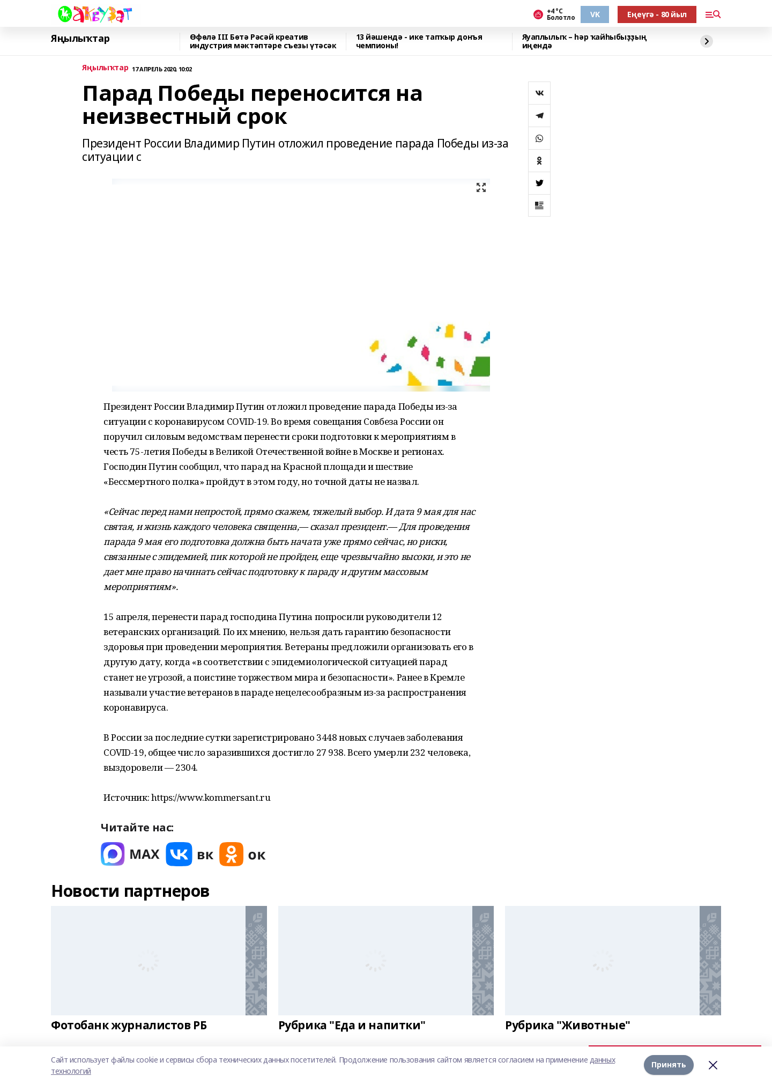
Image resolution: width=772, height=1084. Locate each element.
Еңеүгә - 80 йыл (657, 14)
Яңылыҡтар (80, 39)
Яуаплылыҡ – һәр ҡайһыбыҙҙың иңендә (584, 41)
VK (594, 14)
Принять (668, 1065)
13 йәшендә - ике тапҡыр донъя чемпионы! (419, 41)
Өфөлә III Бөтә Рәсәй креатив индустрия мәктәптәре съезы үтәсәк (263, 41)
